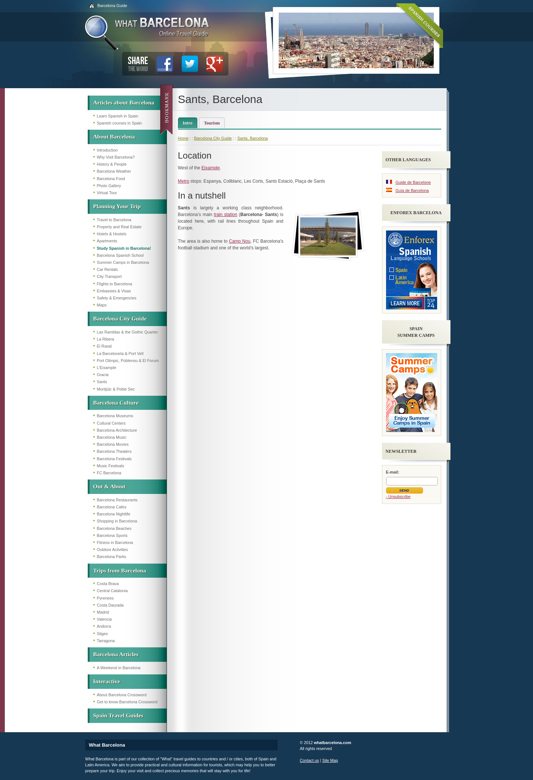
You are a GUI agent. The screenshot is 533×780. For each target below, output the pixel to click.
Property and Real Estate (119, 227)
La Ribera (105, 339)
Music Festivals (110, 466)
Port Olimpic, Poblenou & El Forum (128, 360)
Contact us (309, 760)
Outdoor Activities (112, 549)
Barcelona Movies (113, 444)
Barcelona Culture (116, 402)
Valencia (104, 619)
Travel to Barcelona (114, 220)
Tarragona (106, 640)
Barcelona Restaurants (117, 500)
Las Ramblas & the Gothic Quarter (127, 332)
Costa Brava (108, 583)
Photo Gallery (109, 185)
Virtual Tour (107, 192)
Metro (184, 181)
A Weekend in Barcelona (119, 668)
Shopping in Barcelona (117, 521)
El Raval (104, 346)
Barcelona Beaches (114, 528)
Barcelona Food (111, 178)
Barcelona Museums (115, 416)
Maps (102, 305)
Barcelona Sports (112, 535)
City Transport (109, 276)
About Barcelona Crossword (122, 695)
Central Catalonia (112, 590)
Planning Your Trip (117, 206)
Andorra (104, 626)
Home (183, 138)
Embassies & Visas (114, 291)
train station (225, 214)
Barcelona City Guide (120, 318)
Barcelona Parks (111, 556)
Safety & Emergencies (117, 298)
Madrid (103, 612)
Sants (102, 381)
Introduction (107, 150)
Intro (187, 123)
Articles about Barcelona (123, 102)
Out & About (109, 486)
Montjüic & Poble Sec (116, 389)
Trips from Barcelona (119, 570)
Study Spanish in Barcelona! (124, 248)
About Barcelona (114, 136)
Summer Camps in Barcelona (123, 262)
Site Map (330, 760)
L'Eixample (106, 367)
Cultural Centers (111, 423)
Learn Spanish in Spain (117, 116)
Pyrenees (105, 598)
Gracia (103, 374)
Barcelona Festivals (114, 459)
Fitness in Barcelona (115, 542)
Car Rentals (107, 269)
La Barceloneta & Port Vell (120, 353)
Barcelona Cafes (112, 507)
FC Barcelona (109, 473)
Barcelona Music (112, 437)
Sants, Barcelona (252, 138)
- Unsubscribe (398, 496)
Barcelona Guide (112, 5)
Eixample (210, 167)
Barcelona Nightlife (114, 514)
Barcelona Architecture (117, 430)
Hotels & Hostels (112, 234)
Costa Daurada (110, 605)
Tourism (212, 123)
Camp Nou (240, 241)
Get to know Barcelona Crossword (127, 702)
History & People (112, 164)
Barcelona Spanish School (120, 255)
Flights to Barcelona (114, 284)
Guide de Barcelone (413, 182)
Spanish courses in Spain (119, 123)
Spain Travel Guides (118, 715)
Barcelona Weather (114, 171)
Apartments (107, 241)
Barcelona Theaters (114, 451)
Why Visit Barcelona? (116, 157)
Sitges (102, 633)
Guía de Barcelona (412, 190)
